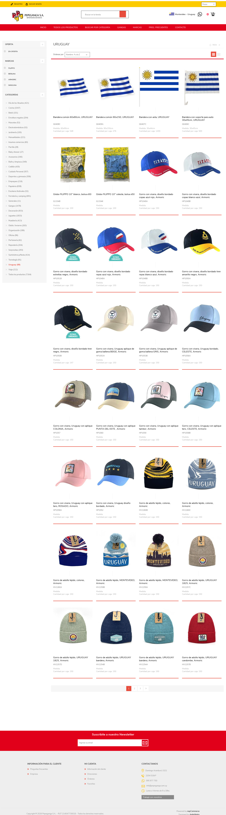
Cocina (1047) (14, 106)
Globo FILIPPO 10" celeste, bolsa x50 (115, 192)
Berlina (12, 72)
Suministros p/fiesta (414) (19, 253)
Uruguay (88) (14, 263)
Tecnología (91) (15, 258)
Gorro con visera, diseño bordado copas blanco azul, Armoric (199, 194)
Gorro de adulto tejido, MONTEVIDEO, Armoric (115, 580)
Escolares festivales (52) (19, 189)
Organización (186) (17, 228)
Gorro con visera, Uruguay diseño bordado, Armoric (113, 503)
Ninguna (12, 83)
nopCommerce (193, 809)
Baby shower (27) (16, 150)
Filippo (11, 66)
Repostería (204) (16, 243)
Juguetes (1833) (15, 214)
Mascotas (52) (14, 121)
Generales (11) (15, 199)
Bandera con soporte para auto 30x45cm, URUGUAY (197, 117)
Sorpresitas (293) (16, 248)
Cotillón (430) (14, 165)
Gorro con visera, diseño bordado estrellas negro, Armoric (70, 271)
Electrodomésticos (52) (18, 126)
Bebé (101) (13, 111)
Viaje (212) (13, 268)
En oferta (13, 50)
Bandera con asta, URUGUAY (154, 115)
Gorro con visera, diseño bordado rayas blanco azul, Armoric (156, 271)
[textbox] (101, 14)
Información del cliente (96, 767)
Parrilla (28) (13, 145)
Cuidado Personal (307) (18, 170)
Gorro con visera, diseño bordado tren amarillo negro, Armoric (201, 271)
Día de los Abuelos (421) (19, 101)
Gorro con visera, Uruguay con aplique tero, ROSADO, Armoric (72, 503)
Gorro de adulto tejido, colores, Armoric (155, 503)
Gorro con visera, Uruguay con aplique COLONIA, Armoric (72, 426)
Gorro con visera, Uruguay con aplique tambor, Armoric (158, 426)
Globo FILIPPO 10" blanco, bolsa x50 (72, 192)
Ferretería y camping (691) (20, 194)
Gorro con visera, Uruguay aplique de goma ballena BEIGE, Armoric (115, 349)
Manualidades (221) (17, 135)
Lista (219, 52)
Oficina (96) (13, 233)
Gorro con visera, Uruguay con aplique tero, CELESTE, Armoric (201, 426)
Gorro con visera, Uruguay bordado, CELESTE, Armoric (200, 349)
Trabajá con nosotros (152, 795)
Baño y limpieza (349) (18, 160)
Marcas (9, 59)
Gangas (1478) (15, 204)
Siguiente (146, 686)
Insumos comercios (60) (18, 140)
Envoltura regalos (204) (18, 116)
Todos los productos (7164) (20, 273)
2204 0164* (151, 774)
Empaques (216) (15, 179)
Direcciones (92, 772)
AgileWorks (194, 813)
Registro (20, 3)
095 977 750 (198, 13)
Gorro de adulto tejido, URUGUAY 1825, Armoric (199, 580)
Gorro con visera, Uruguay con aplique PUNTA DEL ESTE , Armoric (115, 426)
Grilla (213, 52)
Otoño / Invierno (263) (18, 224)
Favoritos (91, 782)
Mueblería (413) (15, 219)
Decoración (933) (16, 209)
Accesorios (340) (15, 155)
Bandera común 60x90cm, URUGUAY (73, 115)
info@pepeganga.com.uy (156, 784)
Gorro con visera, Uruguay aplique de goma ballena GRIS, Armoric (158, 349)
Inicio (215, 43)
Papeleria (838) (15, 184)
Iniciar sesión (36, 3)
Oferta (9, 42)
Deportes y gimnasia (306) (20, 175)
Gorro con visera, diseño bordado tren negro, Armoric (72, 349)
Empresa (34, 772)
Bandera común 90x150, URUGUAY (115, 115)
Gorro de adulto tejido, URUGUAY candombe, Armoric (199, 657)
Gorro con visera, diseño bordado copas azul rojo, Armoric (156, 194)
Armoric (12, 78)
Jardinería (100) (15, 130)
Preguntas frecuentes (39, 767)
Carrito (211, 13)
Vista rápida (73, 109)
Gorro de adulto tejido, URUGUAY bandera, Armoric (113, 657)
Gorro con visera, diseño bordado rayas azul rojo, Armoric (113, 271)
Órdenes (91, 777)
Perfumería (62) (15, 238)
